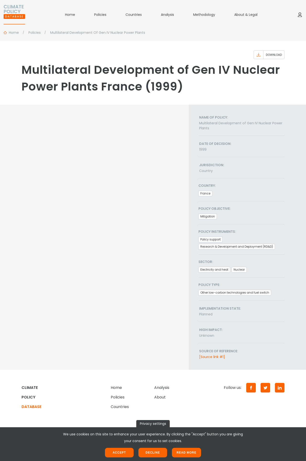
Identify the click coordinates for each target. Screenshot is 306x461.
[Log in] (299, 14)
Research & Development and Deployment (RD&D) (236, 247)
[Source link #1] (212, 356)
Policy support (210, 239)
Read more (186, 452)
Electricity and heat (214, 269)
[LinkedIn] (279, 388)
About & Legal (245, 14)
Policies (100, 14)
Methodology (204, 14)
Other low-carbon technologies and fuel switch (234, 292)
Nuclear (239, 269)
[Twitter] (265, 388)
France (205, 193)
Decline (153, 452)
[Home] (14, 14)
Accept (119, 452)
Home (70, 14)
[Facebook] (251, 388)
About (160, 397)
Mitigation (207, 216)
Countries (134, 14)
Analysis (167, 14)
